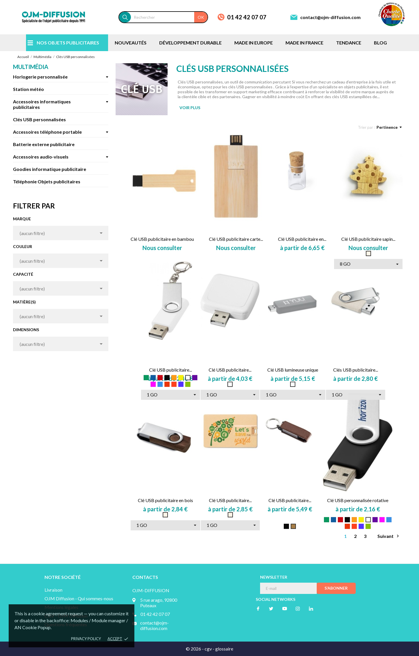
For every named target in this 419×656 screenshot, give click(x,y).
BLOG (380, 42)
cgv (208, 648)
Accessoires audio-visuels (40, 156)
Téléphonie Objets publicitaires (46, 181)
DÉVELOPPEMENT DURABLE (190, 42)
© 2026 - (195, 648)
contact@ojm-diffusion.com (330, 17)
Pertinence (389, 127)
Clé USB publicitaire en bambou (162, 239)
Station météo (28, 89)
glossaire (224, 648)
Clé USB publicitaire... (170, 369)
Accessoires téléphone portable (47, 132)
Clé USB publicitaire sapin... (368, 239)
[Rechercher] (169, 17)
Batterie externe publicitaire (44, 144)
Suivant (389, 536)
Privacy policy (86, 638)
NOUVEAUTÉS (131, 42)
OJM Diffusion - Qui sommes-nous (79, 598)
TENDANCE (348, 42)
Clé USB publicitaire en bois (165, 500)
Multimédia (30, 66)
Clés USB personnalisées (39, 119)
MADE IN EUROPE (253, 42)
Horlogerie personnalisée (40, 76)
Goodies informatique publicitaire (49, 169)
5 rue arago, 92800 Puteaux (158, 602)
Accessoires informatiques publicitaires (42, 104)
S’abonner (336, 588)
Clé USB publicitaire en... (302, 239)
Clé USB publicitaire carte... (236, 239)
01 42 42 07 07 (246, 17)
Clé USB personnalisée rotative (357, 500)
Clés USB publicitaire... (355, 369)
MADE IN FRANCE (304, 42)
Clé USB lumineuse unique (292, 369)
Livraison (53, 589)
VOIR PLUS (189, 107)
